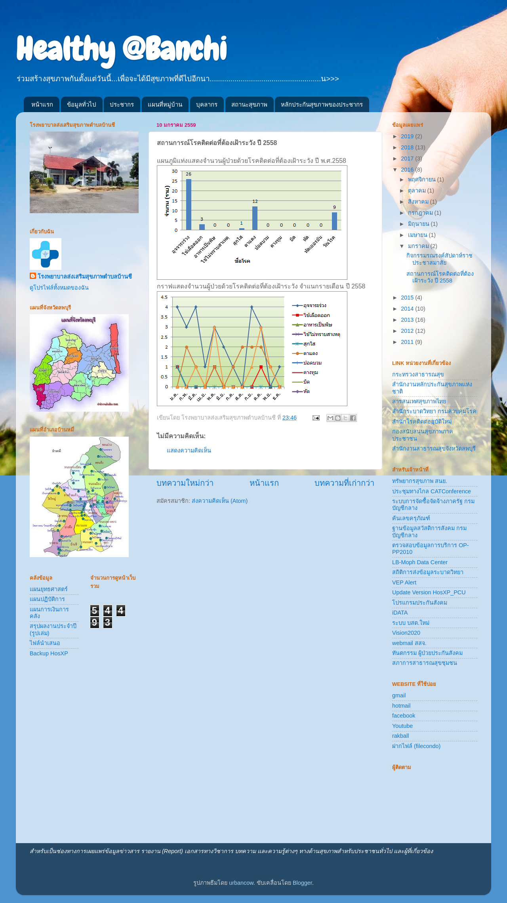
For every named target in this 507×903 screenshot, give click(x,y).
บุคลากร (206, 104)
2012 (408, 331)
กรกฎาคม (421, 213)
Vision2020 (406, 633)
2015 (408, 297)
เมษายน (418, 235)
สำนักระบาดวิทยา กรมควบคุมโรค (434, 411)
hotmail (401, 706)
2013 (408, 320)
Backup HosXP (49, 653)
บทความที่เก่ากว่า (344, 483)
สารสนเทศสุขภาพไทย (419, 401)
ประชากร (122, 104)
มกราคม (419, 246)
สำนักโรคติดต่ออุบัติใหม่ (422, 421)
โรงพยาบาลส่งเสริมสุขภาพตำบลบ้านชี (85, 276)
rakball (400, 736)
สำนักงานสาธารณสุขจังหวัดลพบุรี (434, 448)
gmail (399, 695)
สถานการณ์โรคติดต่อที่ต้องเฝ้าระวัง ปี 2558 (440, 277)
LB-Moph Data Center (420, 562)
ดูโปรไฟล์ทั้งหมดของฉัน (59, 287)
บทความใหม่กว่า (184, 483)
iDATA (400, 612)
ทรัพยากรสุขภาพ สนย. (419, 481)
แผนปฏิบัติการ (47, 599)
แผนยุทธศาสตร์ (49, 589)
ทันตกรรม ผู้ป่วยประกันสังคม (427, 653)
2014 (408, 308)
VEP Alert (404, 582)
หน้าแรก (42, 104)
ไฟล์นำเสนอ (45, 643)
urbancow (241, 883)
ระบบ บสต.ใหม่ (410, 623)
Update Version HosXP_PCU (429, 592)
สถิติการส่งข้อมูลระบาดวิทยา (427, 572)
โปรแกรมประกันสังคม (419, 602)
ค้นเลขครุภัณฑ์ (411, 518)
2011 (408, 342)
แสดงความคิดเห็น (189, 450)
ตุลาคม (417, 190)
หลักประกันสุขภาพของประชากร (322, 104)
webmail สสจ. (409, 643)
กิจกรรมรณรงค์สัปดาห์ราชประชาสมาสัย (439, 258)
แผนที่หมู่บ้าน (165, 104)
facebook (403, 715)
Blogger (302, 883)
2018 (408, 147)
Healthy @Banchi (121, 49)
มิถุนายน (419, 224)
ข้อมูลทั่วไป (81, 104)
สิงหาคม (419, 202)
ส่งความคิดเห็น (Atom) (220, 501)
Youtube (402, 726)
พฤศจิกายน (422, 179)
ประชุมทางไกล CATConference (431, 491)
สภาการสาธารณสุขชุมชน (424, 663)
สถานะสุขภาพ (249, 104)
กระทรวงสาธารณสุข (418, 374)
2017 (408, 158)
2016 (408, 169)
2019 (408, 136)
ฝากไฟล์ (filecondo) (416, 746)
